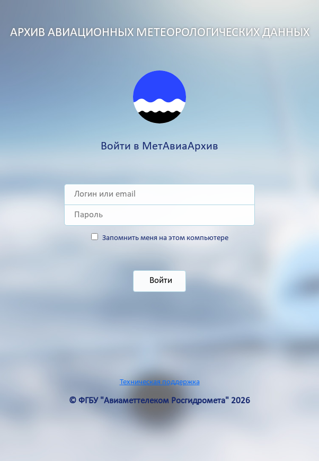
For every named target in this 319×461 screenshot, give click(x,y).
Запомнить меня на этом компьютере (165, 238)
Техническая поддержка (160, 382)
